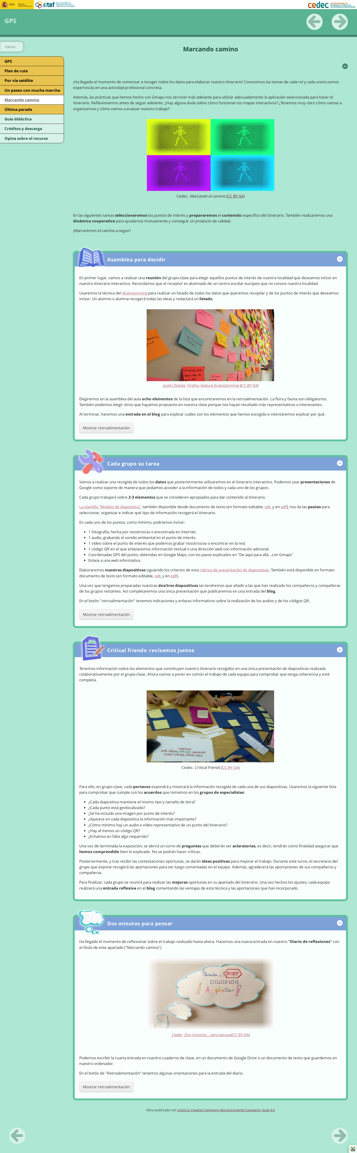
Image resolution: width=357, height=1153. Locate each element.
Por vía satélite (19, 80)
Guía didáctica (18, 119)
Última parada (18, 109)
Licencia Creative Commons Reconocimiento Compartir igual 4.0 (226, 1110)
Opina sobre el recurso (26, 138)
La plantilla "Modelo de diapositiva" (110, 506)
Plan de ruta (16, 70)
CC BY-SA (235, 196)
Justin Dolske (174, 385)
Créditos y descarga (23, 128)
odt (267, 506)
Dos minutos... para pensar (207, 1034)
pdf (284, 506)
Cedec (176, 1034)
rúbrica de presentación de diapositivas (234, 570)
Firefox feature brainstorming (213, 385)
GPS (8, 61)
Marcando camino (22, 99)
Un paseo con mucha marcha (32, 90)
